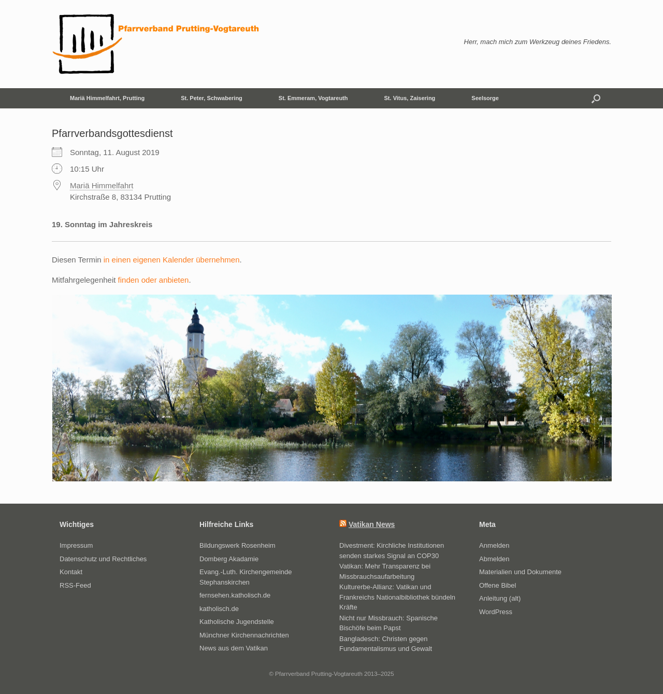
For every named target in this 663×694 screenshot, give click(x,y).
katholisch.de (219, 609)
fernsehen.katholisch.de (234, 595)
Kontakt (71, 572)
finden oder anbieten (153, 279)
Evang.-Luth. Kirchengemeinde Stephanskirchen (245, 577)
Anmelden (494, 545)
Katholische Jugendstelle (236, 622)
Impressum (76, 545)
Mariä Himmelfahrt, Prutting (107, 98)
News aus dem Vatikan (233, 648)
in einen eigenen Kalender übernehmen (172, 259)
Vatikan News (372, 524)
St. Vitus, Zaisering (410, 98)
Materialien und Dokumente (520, 572)
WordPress (495, 612)
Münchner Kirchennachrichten (244, 635)
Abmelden (494, 559)
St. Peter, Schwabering (211, 98)
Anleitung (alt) (500, 598)
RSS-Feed (75, 585)
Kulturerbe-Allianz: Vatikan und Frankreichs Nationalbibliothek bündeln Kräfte (397, 597)
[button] (596, 98)
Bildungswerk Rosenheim (237, 545)
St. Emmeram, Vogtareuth (313, 98)
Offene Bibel (497, 585)
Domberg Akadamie (228, 559)
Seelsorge (485, 98)
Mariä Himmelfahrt (102, 185)
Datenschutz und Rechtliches (103, 559)
